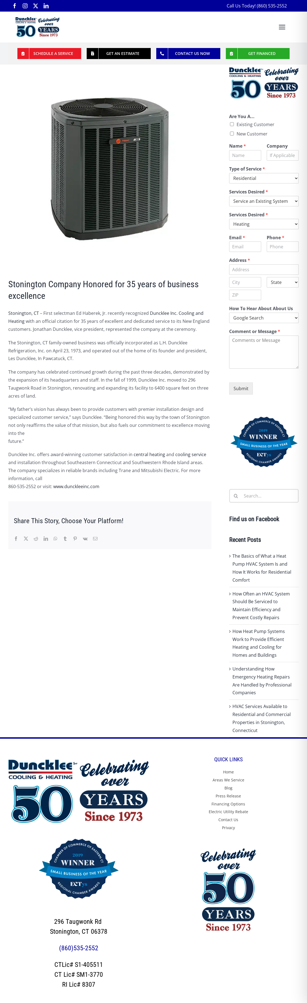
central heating (149, 454)
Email (237, 238)
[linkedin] (46, 5)
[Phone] (283, 246)
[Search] (236, 496)
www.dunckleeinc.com (76, 486)
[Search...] (264, 496)
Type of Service (247, 169)
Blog (228, 788)
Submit (241, 388)
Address (239, 260)
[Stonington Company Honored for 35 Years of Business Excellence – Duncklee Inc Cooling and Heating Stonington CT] (109, 168)
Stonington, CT (23, 313)
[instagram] (25, 5)
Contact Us (228, 819)
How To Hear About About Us (261, 309)
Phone (275, 238)
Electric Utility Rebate (228, 811)
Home (228, 772)
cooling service (190, 454)
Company (277, 146)
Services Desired (248, 192)
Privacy (228, 827)
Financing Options (228, 804)
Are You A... (242, 116)
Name (237, 146)
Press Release (228, 796)
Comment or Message (254, 331)
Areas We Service (228, 780)
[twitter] (35, 5)
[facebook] (14, 5)
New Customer (252, 134)
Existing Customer (255, 124)
